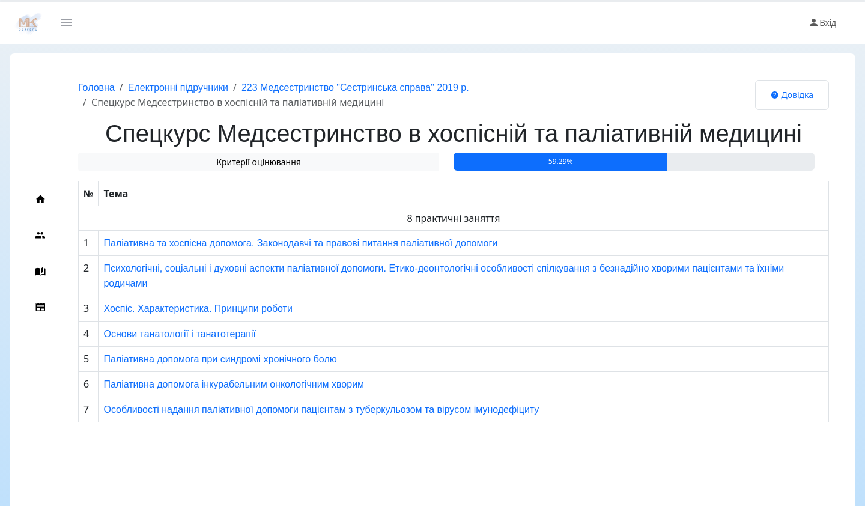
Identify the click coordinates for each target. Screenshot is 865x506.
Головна (96, 87)
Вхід (822, 23)
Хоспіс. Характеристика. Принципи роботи (197, 308)
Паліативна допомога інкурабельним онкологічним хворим (233, 384)
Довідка (792, 94)
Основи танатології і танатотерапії (179, 334)
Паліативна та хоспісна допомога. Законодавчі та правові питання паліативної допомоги (300, 243)
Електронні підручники (178, 87)
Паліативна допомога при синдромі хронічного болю (219, 359)
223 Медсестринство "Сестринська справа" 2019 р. (355, 87)
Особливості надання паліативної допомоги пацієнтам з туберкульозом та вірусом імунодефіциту (321, 409)
